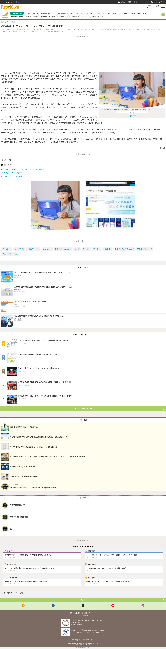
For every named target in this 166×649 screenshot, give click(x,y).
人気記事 (124, 13)
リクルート (48, 249)
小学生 (87, 249)
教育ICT (108, 249)
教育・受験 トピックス (11, 254)
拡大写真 (133, 115)
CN (152, 8)
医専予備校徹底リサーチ (48, 13)
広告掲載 (77, 613)
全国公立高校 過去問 (32, 16)
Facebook (53, 607)
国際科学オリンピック (97, 16)
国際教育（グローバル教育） (48, 16)
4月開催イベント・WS (17, 16)
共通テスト (116, 13)
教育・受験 (10, 551)
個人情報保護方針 (84, 615)
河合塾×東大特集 (63, 13)
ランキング (85, 16)
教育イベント (11, 564)
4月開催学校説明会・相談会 (138, 13)
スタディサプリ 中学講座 (13, 176)
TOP (83, 600)
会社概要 (84, 613)
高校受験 (89, 13)
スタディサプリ (34, 249)
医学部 (28, 13)
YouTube (113, 607)
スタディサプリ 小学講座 (13, 173)
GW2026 (62, 16)
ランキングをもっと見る (83, 408)
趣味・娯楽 (92, 577)
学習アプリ (20, 249)
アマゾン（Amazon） (64, 249)
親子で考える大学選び (77, 13)
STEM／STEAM (74, 16)
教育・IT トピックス (145, 249)
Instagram (142, 607)
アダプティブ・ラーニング (125, 249)
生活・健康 (92, 564)
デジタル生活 (12, 577)
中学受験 (97, 13)
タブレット (7, 249)
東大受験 (35, 13)
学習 (78, 249)
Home (23, 607)
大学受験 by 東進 (16, 13)
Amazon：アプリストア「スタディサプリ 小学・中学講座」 (24, 169)
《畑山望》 (162, 148)
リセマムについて (93, 613)
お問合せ (70, 613)
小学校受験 (106, 13)
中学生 (97, 249)
